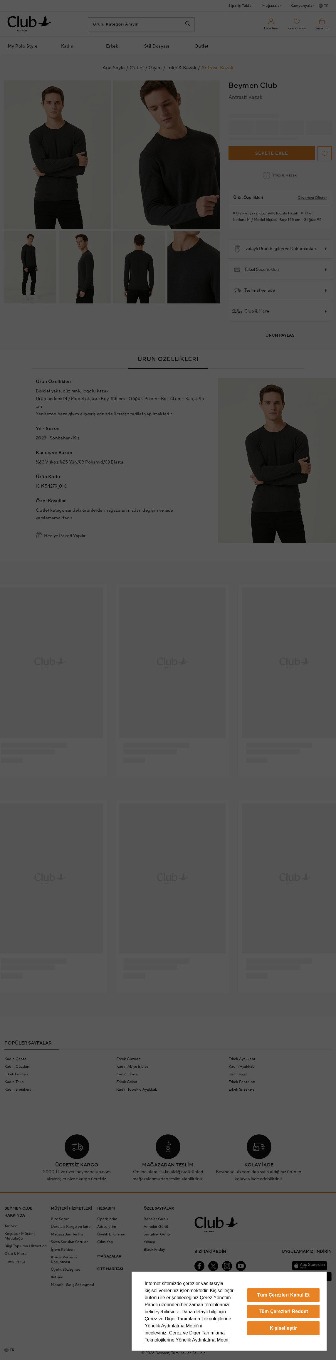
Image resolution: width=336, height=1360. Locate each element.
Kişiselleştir (283, 1328)
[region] (229, 1311)
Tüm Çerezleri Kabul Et (283, 1294)
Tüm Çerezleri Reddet (283, 1311)
